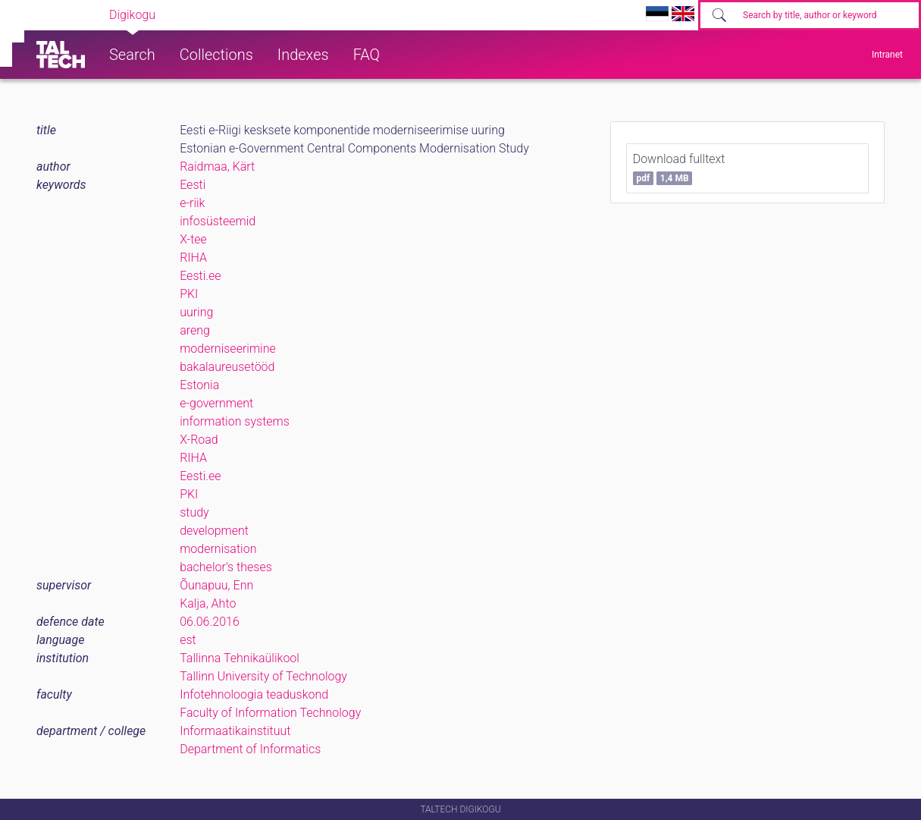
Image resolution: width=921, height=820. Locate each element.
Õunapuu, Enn (216, 585)
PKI (189, 294)
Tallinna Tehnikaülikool (239, 658)
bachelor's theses (226, 567)
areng (195, 330)
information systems (235, 421)
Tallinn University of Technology (263, 676)
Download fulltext (679, 168)
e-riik (192, 203)
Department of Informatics (250, 749)
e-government (216, 403)
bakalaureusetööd (227, 367)
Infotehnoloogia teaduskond (254, 694)
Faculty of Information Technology (270, 712)
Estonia (199, 385)
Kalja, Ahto (208, 603)
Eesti (192, 185)
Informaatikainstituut (235, 731)
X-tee (193, 239)
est (188, 640)
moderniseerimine (228, 348)
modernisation (218, 549)
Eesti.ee (200, 276)
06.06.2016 (210, 621)
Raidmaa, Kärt (217, 166)
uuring (196, 312)
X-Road (199, 439)
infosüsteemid (217, 221)
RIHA (193, 257)
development (214, 530)
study (194, 512)
